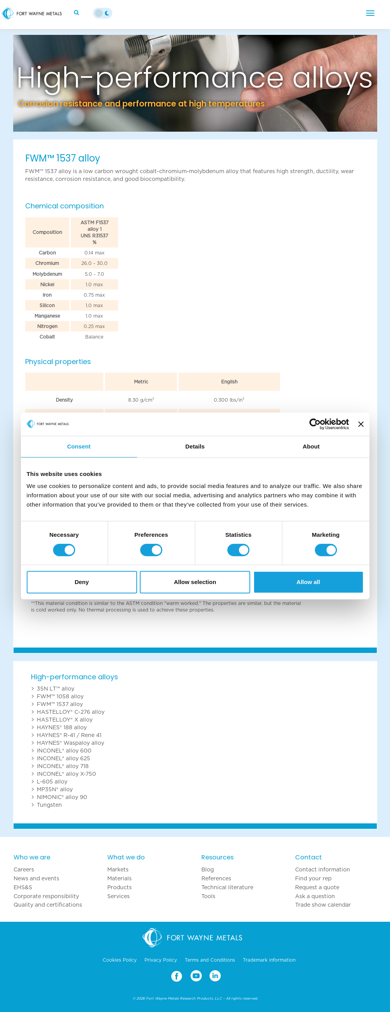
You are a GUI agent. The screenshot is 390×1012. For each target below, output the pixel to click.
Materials (119, 878)
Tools (208, 896)
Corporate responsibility (46, 896)
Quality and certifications (48, 905)
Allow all (308, 582)
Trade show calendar (323, 905)
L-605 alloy (52, 781)
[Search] (77, 12)
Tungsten (49, 805)
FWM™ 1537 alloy (60, 704)
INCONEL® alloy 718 (63, 766)
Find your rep (313, 878)
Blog (207, 869)
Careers (24, 869)
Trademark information (269, 960)
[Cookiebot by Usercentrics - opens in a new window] (315, 424)
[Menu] (370, 13)
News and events (36, 878)
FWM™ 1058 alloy (60, 696)
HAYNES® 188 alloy (62, 727)
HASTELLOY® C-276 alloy (71, 712)
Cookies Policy (120, 960)
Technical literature (227, 887)
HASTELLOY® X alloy (65, 719)
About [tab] (311, 446)
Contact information (322, 869)
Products (119, 887)
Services (118, 896)
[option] (195, 83)
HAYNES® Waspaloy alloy (70, 743)
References (216, 878)
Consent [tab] (79, 446)
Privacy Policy (160, 960)
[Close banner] (361, 424)
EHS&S (23, 887)
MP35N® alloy (55, 789)
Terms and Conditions (210, 960)
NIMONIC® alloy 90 (62, 797)
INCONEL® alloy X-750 (66, 774)
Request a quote (317, 887)
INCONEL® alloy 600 (64, 750)
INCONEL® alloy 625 (63, 758)
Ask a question (315, 896)
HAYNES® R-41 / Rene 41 (69, 735)
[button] (40, 83)
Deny (82, 582)
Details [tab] (195, 446)
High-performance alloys (74, 677)
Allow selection (195, 582)
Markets (118, 869)
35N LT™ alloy (55, 689)
